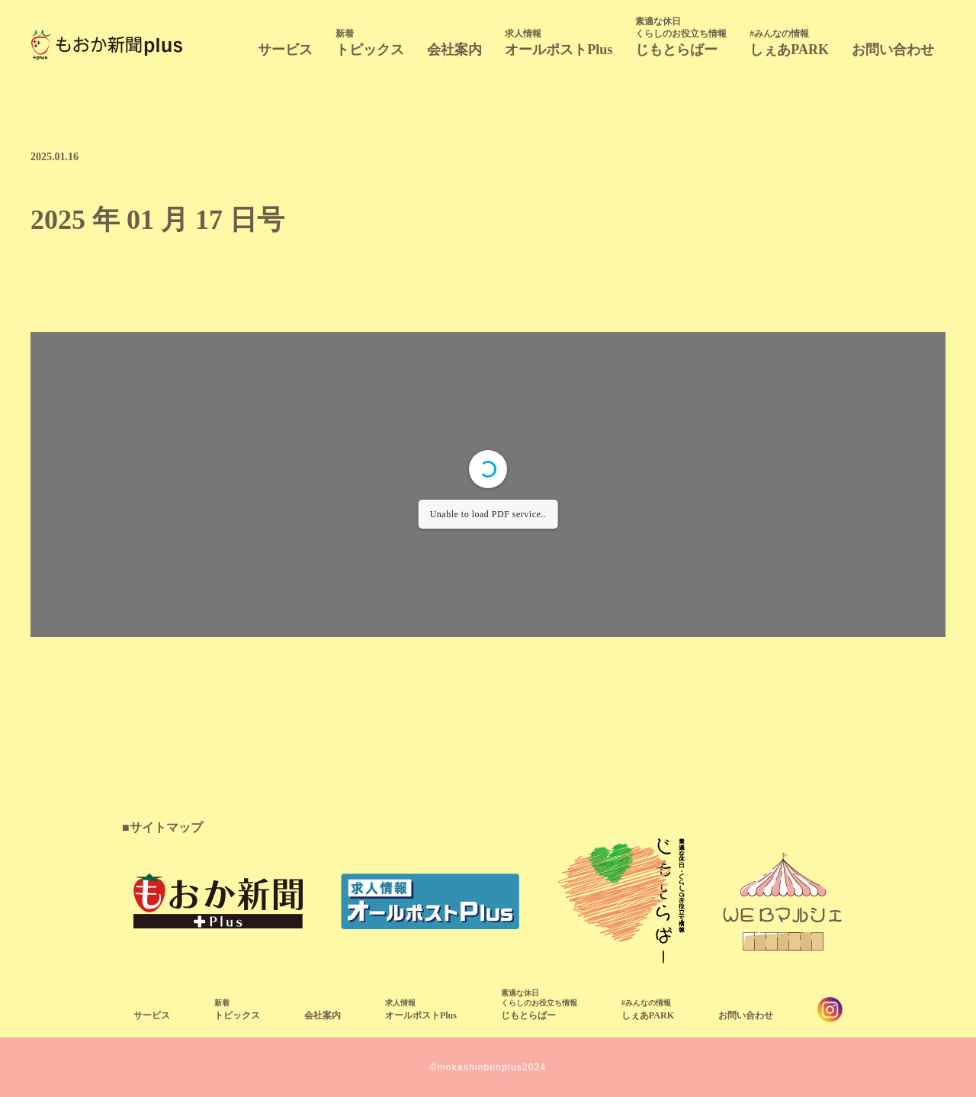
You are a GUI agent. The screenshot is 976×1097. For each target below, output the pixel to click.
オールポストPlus (558, 42)
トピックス (370, 42)
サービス (285, 49)
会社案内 (454, 49)
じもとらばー (681, 36)
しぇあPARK (789, 42)
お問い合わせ (893, 49)
